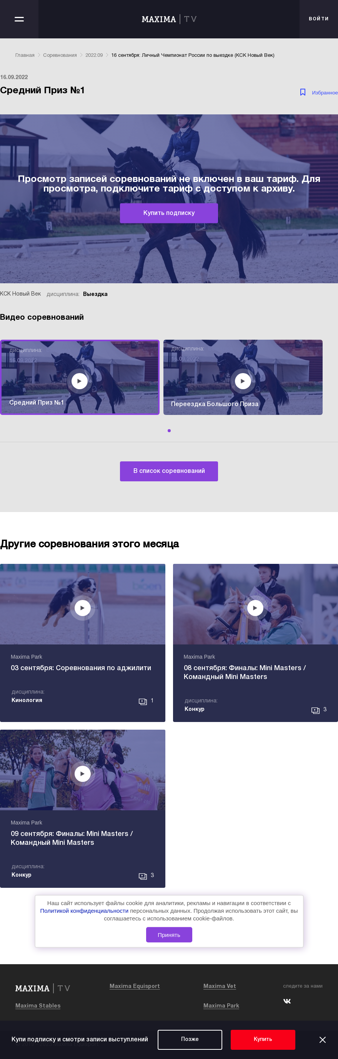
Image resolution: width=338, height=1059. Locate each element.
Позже (190, 1039)
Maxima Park (221, 1006)
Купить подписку (169, 213)
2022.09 (94, 55)
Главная (25, 55)
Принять (169, 935)
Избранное (325, 93)
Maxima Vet (219, 986)
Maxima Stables (37, 1006)
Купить (263, 1039)
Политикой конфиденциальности (85, 910)
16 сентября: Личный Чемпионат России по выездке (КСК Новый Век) (193, 55)
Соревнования (60, 55)
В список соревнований (169, 471)
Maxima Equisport (135, 986)
